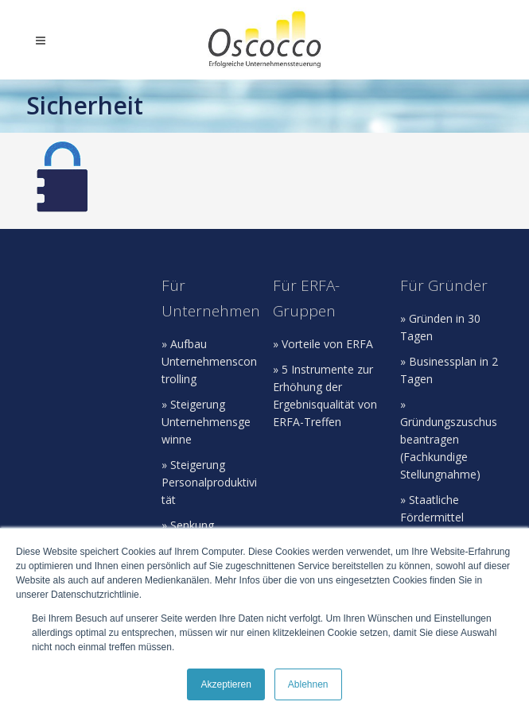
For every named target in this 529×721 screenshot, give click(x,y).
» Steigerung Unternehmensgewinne (206, 422)
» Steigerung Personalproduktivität (209, 482)
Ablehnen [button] (308, 684)
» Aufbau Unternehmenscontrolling (209, 361)
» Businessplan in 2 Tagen (449, 370)
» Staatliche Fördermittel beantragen (432, 517)
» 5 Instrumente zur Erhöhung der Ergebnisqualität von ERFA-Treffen (325, 395)
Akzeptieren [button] (225, 684)
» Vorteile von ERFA (323, 343)
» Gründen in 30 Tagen (440, 327)
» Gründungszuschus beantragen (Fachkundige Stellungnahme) (448, 439)
